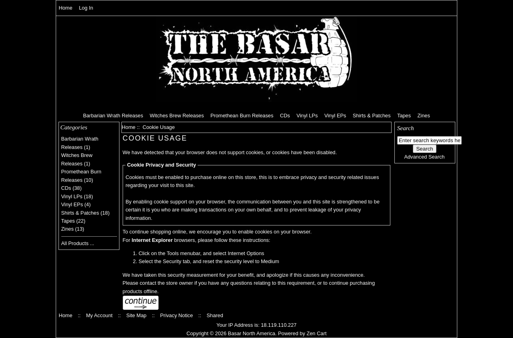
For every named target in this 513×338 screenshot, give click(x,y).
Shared (214, 315)
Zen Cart (317, 333)
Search (405, 128)
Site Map (136, 315)
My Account (99, 315)
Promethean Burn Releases (241, 116)
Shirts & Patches (372, 116)
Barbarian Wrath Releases (113, 116)
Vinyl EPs (335, 116)
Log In (86, 8)
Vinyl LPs (307, 116)
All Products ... (78, 243)
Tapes (404, 116)
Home (65, 8)
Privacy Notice (176, 315)
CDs (285, 116)
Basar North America (251, 333)
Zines (423, 116)
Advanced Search (424, 157)
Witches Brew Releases (176, 116)
